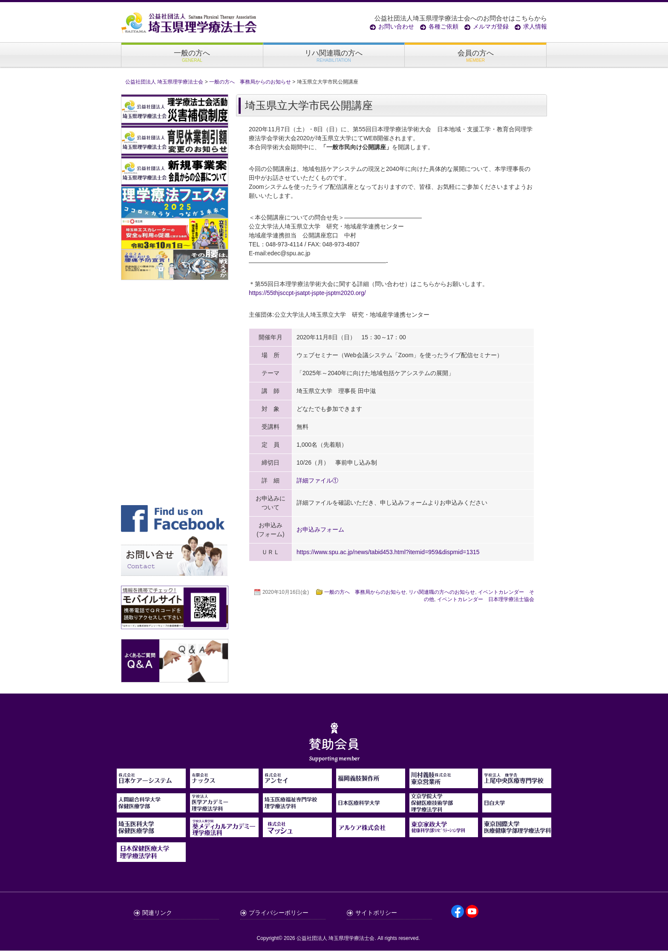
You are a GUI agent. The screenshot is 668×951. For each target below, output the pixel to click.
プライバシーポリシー (278, 913)
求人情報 (535, 26)
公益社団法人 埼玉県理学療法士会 (335, 939)
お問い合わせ (396, 26)
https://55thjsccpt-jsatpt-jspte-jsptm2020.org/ (307, 293)
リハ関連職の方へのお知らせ (442, 592)
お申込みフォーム (320, 530)
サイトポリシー (376, 913)
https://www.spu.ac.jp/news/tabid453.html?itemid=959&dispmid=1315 (388, 552)
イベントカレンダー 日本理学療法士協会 (485, 600)
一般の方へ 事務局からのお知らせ (365, 592)
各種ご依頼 (443, 26)
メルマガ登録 (491, 26)
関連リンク (157, 913)
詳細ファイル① (317, 480)
